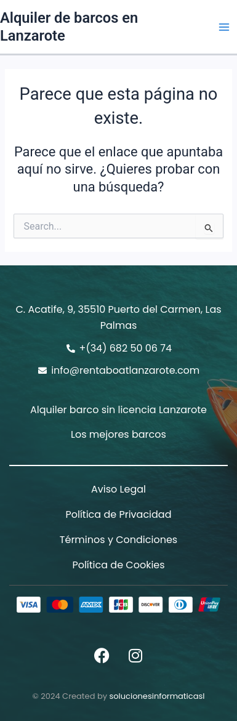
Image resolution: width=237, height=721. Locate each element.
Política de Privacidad (118, 514)
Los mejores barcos (118, 434)
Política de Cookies (118, 565)
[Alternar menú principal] (224, 27)
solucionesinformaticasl (156, 696)
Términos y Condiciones (118, 540)
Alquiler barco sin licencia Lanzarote (118, 410)
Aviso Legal (118, 489)
